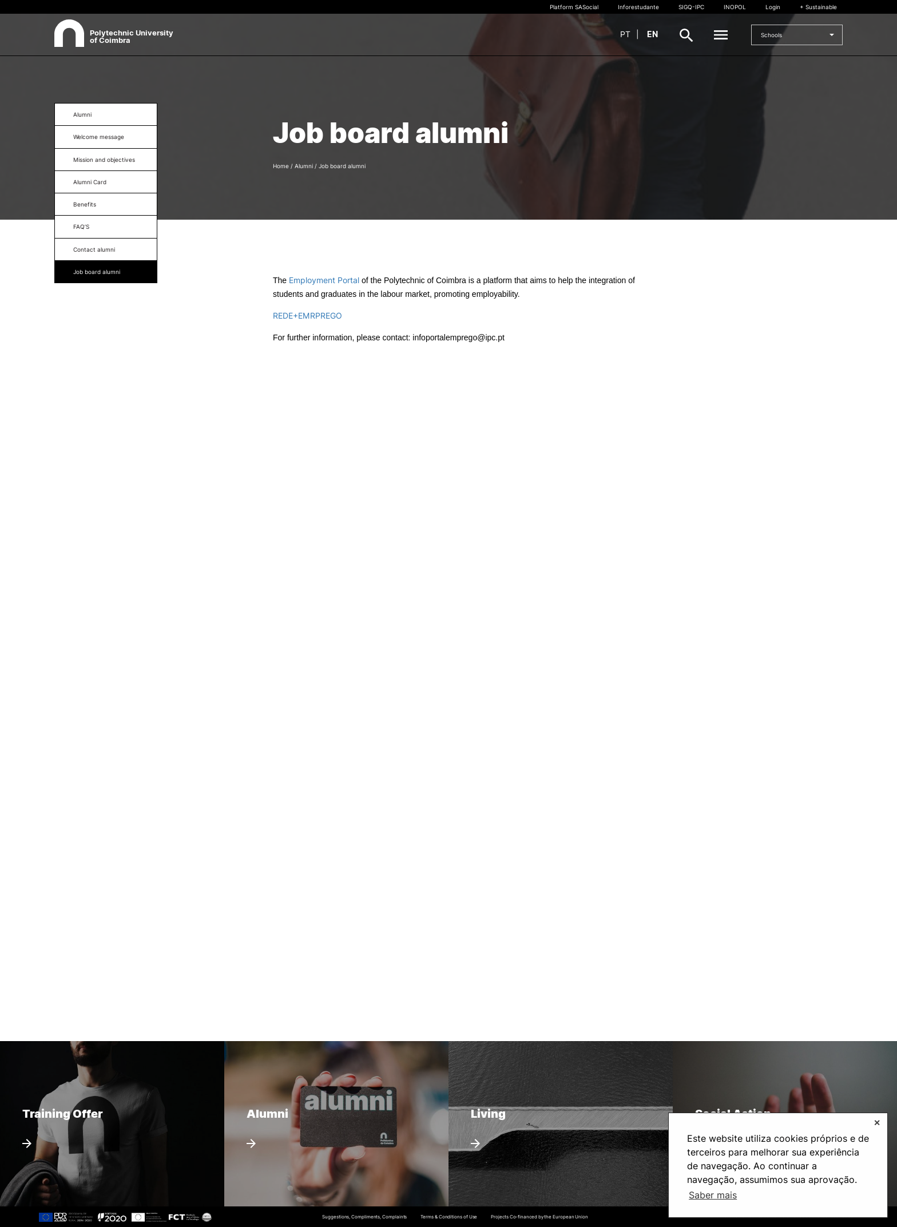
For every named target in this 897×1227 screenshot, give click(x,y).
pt (625, 34)
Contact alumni (94, 249)
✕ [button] (877, 1122)
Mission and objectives (104, 159)
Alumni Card (89, 181)
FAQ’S (81, 226)
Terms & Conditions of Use (448, 1217)
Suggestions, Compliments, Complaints (364, 1217)
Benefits (84, 204)
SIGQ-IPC (691, 6)
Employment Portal (325, 280)
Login (772, 6)
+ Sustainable (818, 6)
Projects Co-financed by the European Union (539, 1217)
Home (281, 165)
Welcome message (98, 136)
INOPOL (735, 6)
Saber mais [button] (713, 1195)
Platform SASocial (574, 6)
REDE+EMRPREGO (307, 315)
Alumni (82, 114)
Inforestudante (638, 6)
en (652, 34)
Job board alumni (96, 271)
